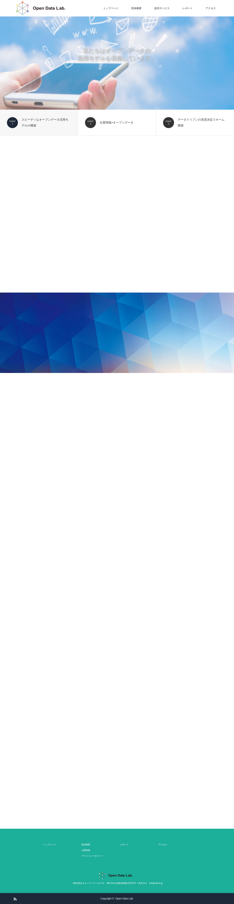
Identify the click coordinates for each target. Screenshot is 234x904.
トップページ (110, 8)
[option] (117, 55)
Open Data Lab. (125, 898)
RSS (14, 898)
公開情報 (85, 850)
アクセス (210, 8)
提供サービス (162, 8)
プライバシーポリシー (92, 856)
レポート (187, 8)
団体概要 (136, 8)
